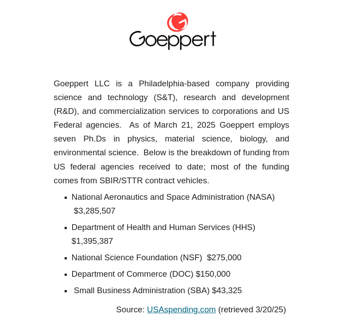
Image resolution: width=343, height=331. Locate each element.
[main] (171, 196)
